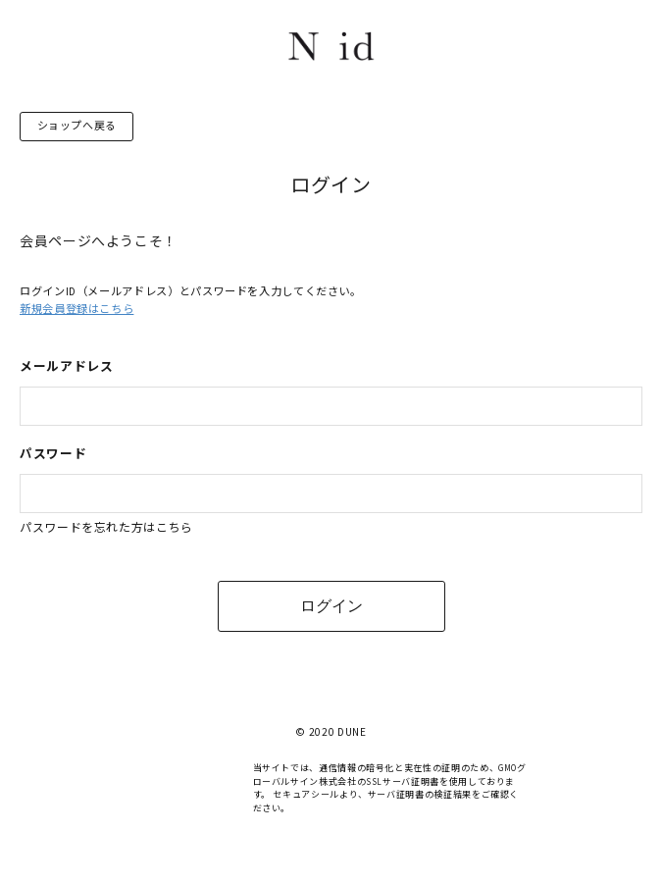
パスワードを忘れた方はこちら (106, 527)
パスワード (53, 452)
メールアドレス (66, 365)
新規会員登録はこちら (76, 309)
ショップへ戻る (77, 125)
